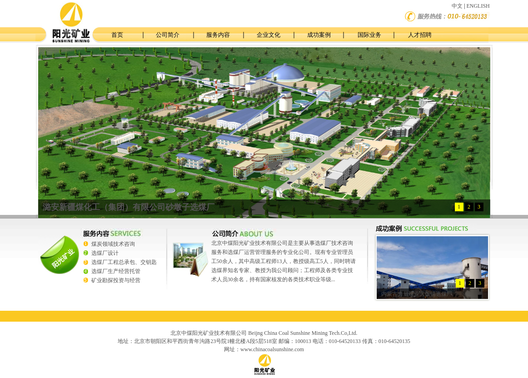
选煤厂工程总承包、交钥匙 (124, 262)
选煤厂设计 (105, 253)
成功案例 (319, 34)
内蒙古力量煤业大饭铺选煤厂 (416, 294)
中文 (457, 6)
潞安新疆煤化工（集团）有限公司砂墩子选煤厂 (128, 207)
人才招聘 (420, 34)
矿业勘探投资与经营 (115, 280)
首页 (117, 34)
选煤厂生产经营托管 (115, 271)
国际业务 (369, 34)
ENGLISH (477, 6)
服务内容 (218, 34)
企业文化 (268, 34)
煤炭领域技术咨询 (113, 244)
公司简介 (167, 34)
